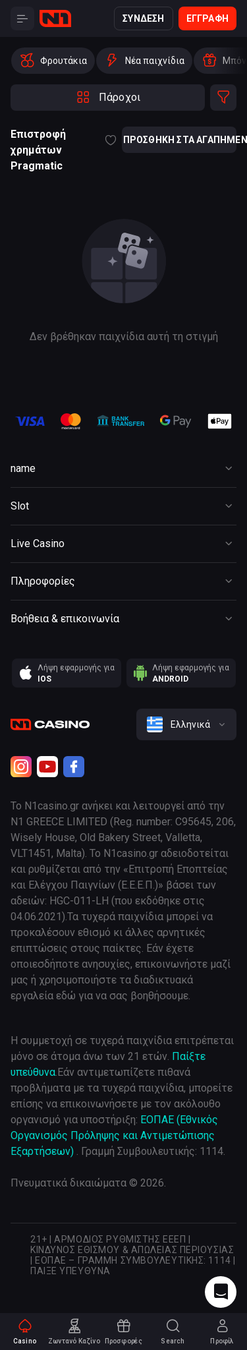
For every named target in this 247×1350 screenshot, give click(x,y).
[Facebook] (73, 766)
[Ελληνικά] (186, 724)
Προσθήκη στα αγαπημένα (179, 139)
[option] (53, 60)
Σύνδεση (143, 18)
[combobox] (186, 724)
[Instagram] (21, 766)
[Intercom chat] (220, 1292)
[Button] (22, 18)
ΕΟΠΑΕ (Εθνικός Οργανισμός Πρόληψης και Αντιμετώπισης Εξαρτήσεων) (114, 1135)
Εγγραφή (207, 18)
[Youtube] (47, 766)
